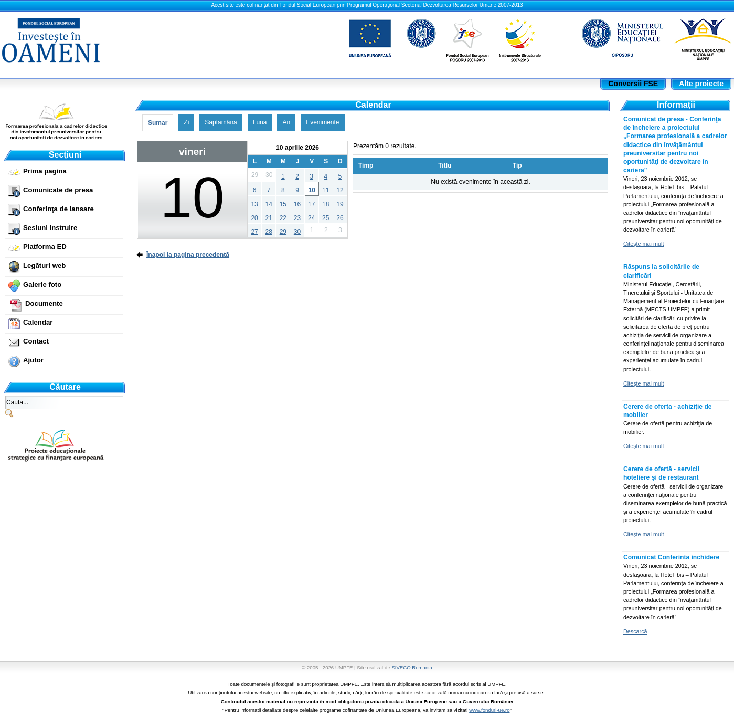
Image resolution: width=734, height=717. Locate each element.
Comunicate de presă (58, 190)
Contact (36, 341)
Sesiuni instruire (50, 228)
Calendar (37, 322)
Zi (186, 122)
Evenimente (322, 122)
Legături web (44, 265)
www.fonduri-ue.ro (489, 710)
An (286, 122)
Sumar (157, 123)
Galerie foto (42, 284)
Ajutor (33, 360)
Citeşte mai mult (643, 244)
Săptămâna (221, 122)
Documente (44, 303)
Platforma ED (45, 247)
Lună (260, 122)
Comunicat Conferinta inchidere (671, 557)
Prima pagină (45, 171)
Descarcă (635, 631)
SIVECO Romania (411, 667)
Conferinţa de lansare (58, 209)
